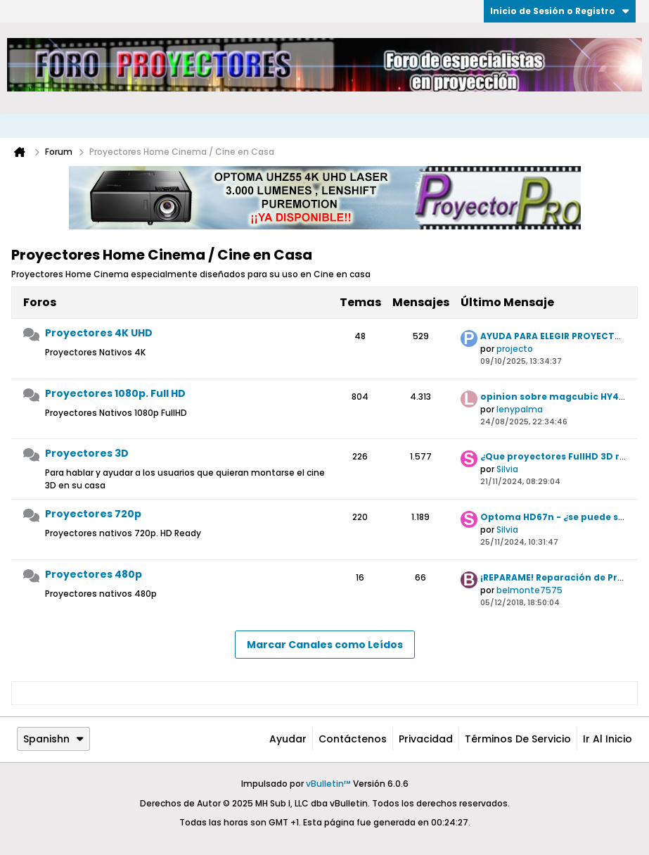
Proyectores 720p (93, 514)
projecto (514, 349)
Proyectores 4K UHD (99, 333)
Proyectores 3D (87, 453)
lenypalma (519, 409)
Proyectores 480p (93, 574)
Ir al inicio (607, 739)
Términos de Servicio (518, 739)
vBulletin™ (328, 784)
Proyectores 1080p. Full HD (115, 393)
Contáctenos (353, 739)
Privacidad (426, 739)
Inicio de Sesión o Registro (559, 11)
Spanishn (53, 739)
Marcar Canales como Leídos (325, 645)
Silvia (507, 469)
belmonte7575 (529, 590)
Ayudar (288, 739)
